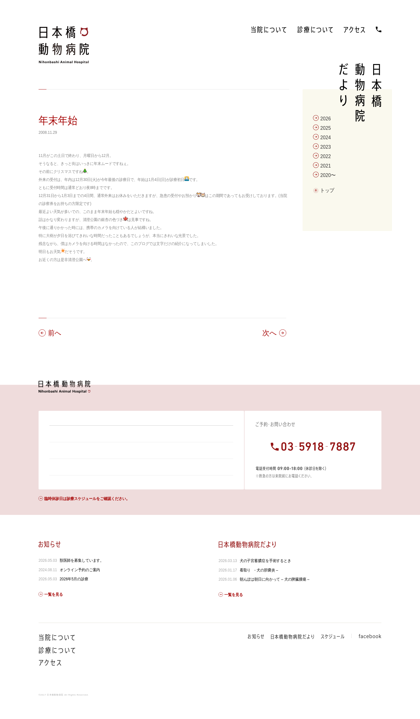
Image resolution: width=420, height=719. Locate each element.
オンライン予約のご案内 (80, 585)
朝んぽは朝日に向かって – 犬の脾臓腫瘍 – (274, 594)
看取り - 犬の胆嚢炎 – (258, 585)
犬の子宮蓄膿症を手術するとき (265, 576)
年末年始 (58, 120)
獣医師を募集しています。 (82, 575)
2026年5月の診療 (74, 594)
